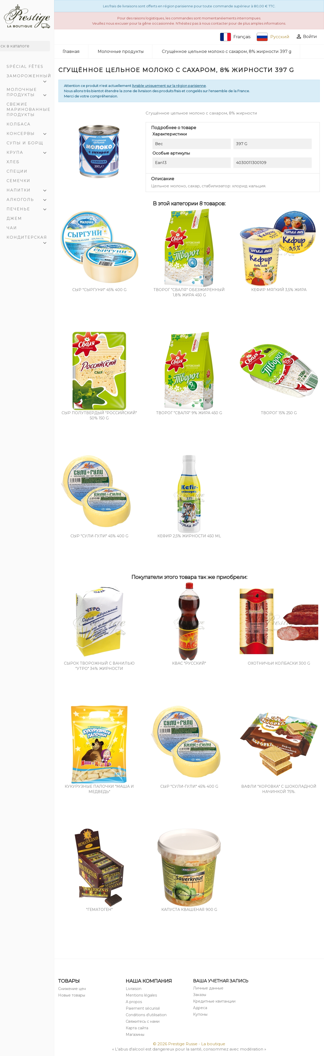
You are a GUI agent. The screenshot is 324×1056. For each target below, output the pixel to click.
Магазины (135, 1034)
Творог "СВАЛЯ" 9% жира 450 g (189, 413)
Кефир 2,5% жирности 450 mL (189, 536)
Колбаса (19, 124)
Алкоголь (29, 200)
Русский (273, 37)
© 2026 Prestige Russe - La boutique (189, 1043)
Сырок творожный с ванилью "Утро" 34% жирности (99, 666)
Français (235, 37)
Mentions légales (141, 995)
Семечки (18, 180)
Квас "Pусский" (189, 663)
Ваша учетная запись (220, 980)
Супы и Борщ (25, 143)
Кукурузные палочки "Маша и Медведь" (99, 789)
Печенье (29, 209)
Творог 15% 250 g (279, 413)
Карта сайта (137, 1028)
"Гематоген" (99, 909)
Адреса (200, 1007)
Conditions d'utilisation (146, 1015)
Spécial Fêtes (25, 66)
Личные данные (208, 988)
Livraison (133, 988)
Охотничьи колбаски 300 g (279, 663)
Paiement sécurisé (143, 1008)
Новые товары (71, 995)
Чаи (12, 228)
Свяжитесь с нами (143, 1021)
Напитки (29, 191)
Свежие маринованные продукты (29, 109)
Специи (17, 171)
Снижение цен (72, 988)
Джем (14, 218)
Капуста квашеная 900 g (189, 909)
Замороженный (29, 77)
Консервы (29, 134)
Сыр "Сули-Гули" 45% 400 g (99, 536)
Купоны (200, 1014)
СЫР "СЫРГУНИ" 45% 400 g (99, 289)
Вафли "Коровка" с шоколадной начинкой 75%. (278, 789)
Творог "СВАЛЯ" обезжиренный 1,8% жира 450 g (189, 292)
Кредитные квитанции (214, 1001)
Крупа (29, 153)
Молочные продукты (29, 93)
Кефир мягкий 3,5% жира (278, 289)
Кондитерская (29, 238)
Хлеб (13, 162)
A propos (134, 1001)
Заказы (199, 994)
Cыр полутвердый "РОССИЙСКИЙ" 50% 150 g (99, 415)
